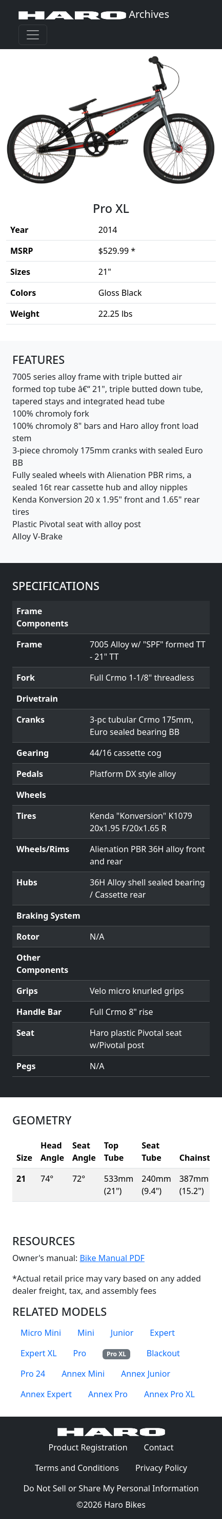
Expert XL (39, 1353)
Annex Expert (46, 1394)
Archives (93, 14)
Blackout (163, 1353)
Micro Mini (41, 1332)
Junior (122, 1332)
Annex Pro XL (169, 1394)
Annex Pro (108, 1394)
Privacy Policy (165, 1467)
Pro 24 (33, 1373)
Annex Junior (145, 1373)
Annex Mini (83, 1373)
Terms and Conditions (81, 1467)
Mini (85, 1332)
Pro (80, 1353)
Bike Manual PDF (111, 1258)
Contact (163, 1447)
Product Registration (87, 1447)
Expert (162, 1332)
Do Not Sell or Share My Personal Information (110, 1488)
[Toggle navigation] (32, 35)
